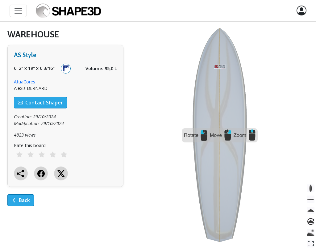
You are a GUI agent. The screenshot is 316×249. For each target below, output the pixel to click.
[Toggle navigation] (18, 11)
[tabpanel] (65, 122)
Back (20, 200)
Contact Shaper (40, 102)
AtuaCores (24, 82)
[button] (301, 10)
